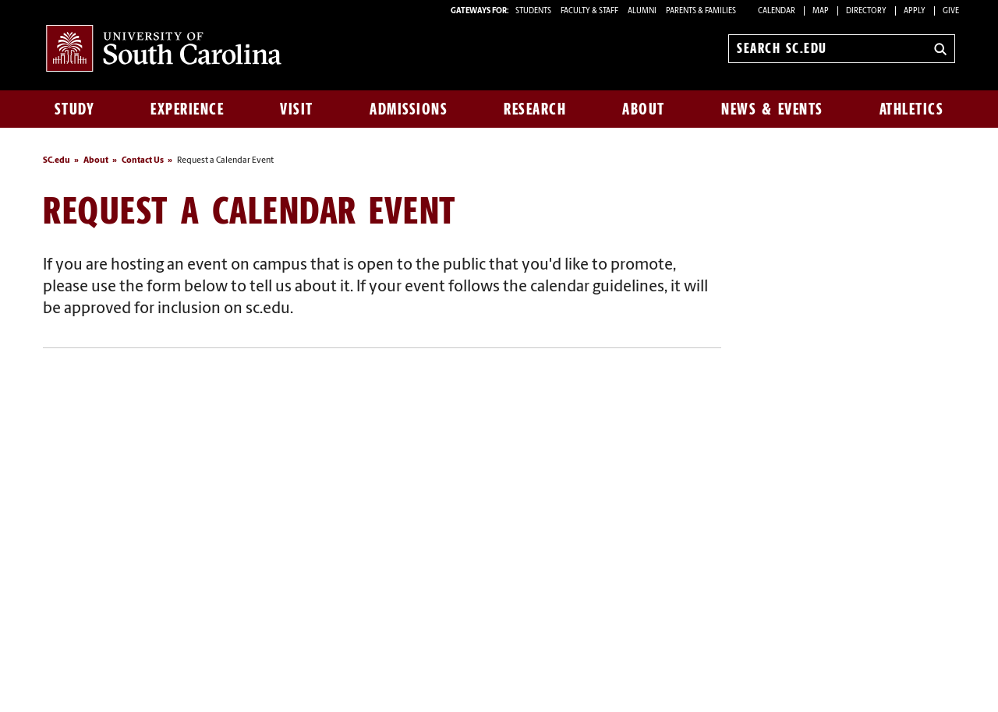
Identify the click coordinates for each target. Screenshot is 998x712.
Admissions (409, 109)
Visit (296, 109)
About (643, 109)
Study (75, 109)
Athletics (911, 109)
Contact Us (143, 161)
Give (951, 11)
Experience (187, 109)
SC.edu (56, 161)
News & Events (772, 109)
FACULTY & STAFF (589, 11)
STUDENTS (534, 11)
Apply (914, 11)
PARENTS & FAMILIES (701, 11)
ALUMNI (642, 11)
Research (535, 109)
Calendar (776, 11)
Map (820, 11)
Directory (866, 11)
